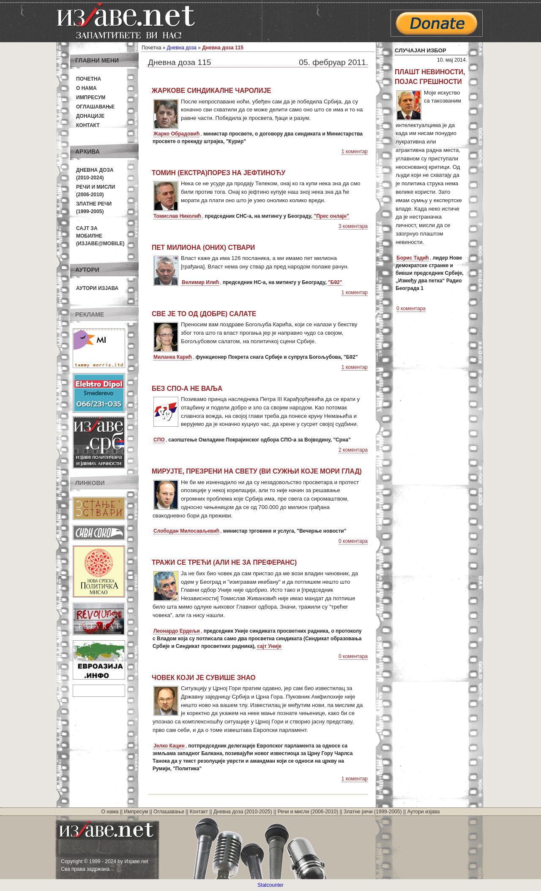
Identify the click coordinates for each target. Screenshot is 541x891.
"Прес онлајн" (331, 216)
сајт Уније (269, 646)
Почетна (88, 79)
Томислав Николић (177, 216)
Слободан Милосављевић (186, 531)
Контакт (88, 125)
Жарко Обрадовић (176, 134)
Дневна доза (182, 48)
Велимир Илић (200, 282)
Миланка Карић (172, 357)
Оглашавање (95, 107)
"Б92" (335, 282)
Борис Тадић (412, 258)
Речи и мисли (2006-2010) (308, 812)
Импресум (90, 97)
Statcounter (270, 885)
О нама (86, 88)
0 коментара (353, 541)
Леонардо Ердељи (176, 631)
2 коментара (353, 450)
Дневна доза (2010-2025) (242, 812)
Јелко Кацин (169, 746)
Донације (90, 116)
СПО (159, 440)
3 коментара (353, 226)
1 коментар (355, 151)
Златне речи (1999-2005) (373, 812)
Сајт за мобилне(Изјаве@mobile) (100, 235)
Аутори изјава (97, 288)
